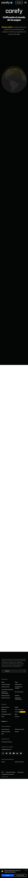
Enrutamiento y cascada (18, 687)
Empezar (19, 2)
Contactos (4, 711)
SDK (2, 734)
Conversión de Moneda (7, 689)
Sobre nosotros (5, 707)
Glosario (17, 716)
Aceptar (7, 875)
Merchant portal (5, 695)
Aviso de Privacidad (10, 772)
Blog (16, 714)
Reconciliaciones (19, 692)
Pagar (16, 682)
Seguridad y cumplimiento (18, 698)
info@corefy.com (6, 749)
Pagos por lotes (5, 686)
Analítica (17, 695)
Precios (3, 721)
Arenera (17, 731)
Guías (2, 716)
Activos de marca (19, 709)
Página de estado (5, 731)
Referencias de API (19, 729)
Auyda (3, 761)
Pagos (3, 682)
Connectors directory (6, 741)
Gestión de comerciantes (4, 692)
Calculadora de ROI (6, 714)
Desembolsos (18, 684)
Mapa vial (3, 709)
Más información (20, 875)
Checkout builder (5, 684)
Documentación (5, 729)
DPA (2, 772)
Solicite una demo (19, 761)
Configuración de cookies (7, 774)
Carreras (20, 711)
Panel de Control (5, 697)
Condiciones (20, 772)
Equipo (16, 707)
